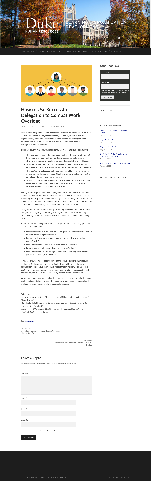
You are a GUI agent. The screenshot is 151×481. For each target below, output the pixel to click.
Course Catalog (27, 51)
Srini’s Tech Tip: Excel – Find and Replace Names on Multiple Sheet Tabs (38, 331)
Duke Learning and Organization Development (47, 466)
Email (24, 397)
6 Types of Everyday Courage (110, 147)
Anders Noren (119, 466)
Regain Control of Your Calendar (111, 140)
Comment (25, 362)
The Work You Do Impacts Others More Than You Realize (74, 331)
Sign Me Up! (107, 97)
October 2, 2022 (27, 126)
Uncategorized (30, 321)
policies (93, 478)
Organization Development (79, 51)
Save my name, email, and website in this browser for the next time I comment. (55, 419)
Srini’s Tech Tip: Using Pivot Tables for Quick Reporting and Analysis (113, 155)
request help (105, 478)
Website (24, 408)
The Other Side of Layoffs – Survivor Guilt (115, 163)
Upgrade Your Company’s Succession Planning (113, 131)
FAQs (98, 478)
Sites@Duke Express (59, 478)
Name (24, 386)
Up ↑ (128, 466)
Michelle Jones (43, 126)
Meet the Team (101, 51)
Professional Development (49, 51)
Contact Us (116, 51)
